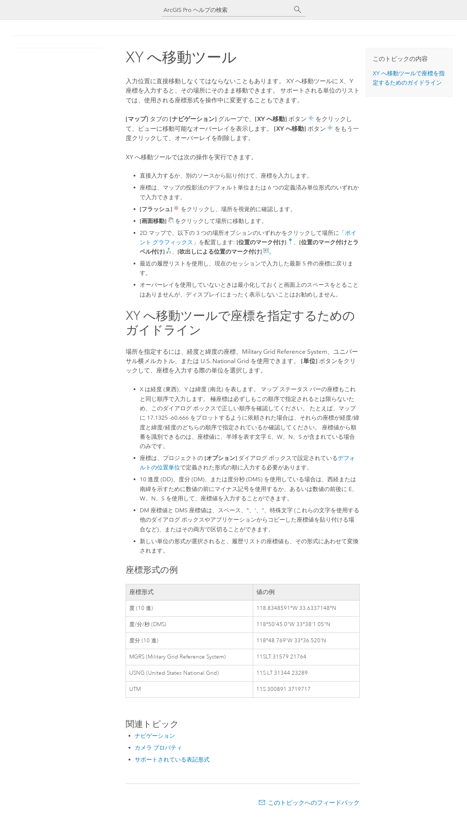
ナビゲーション (155, 735)
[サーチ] (297, 9)
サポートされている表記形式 (172, 759)
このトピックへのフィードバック (314, 802)
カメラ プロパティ (158, 747)
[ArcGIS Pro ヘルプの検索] (226, 10)
